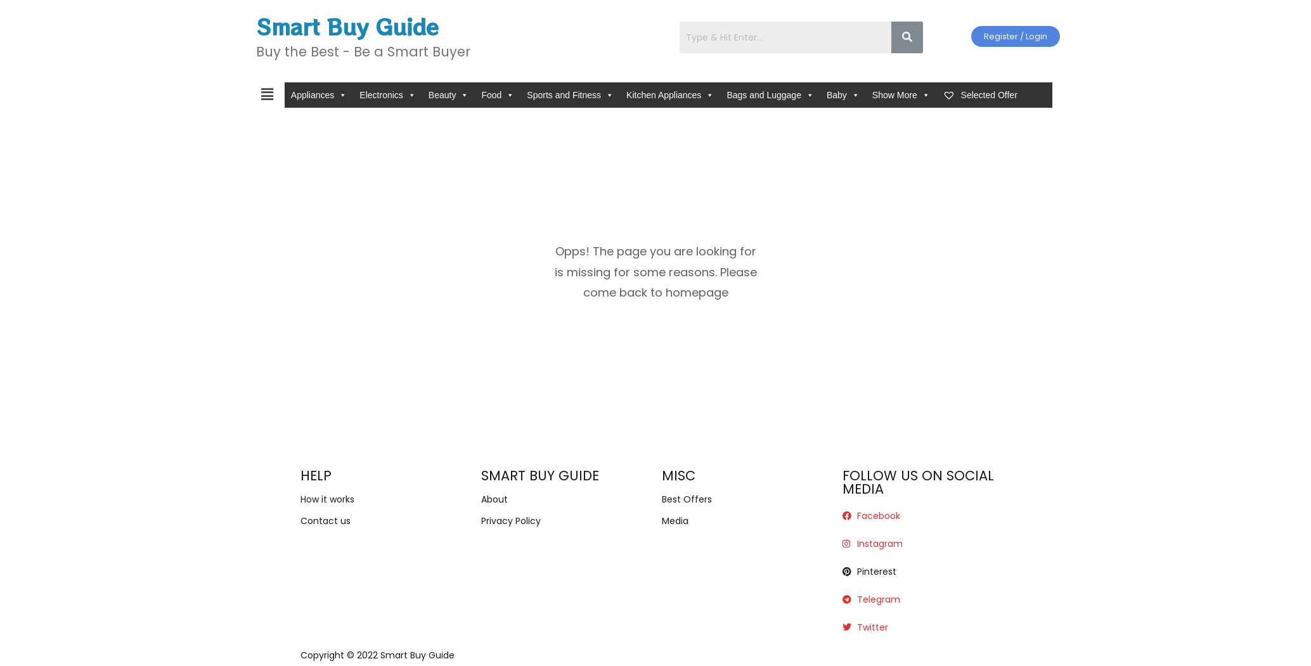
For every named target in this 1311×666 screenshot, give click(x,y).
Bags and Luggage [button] (770, 95)
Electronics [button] (387, 95)
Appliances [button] (319, 95)
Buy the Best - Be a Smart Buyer (363, 51)
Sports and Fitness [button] (570, 95)
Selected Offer (980, 95)
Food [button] (497, 95)
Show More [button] (901, 95)
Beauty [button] (449, 95)
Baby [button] (843, 95)
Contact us (325, 521)
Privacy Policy (511, 521)
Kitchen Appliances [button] (670, 95)
